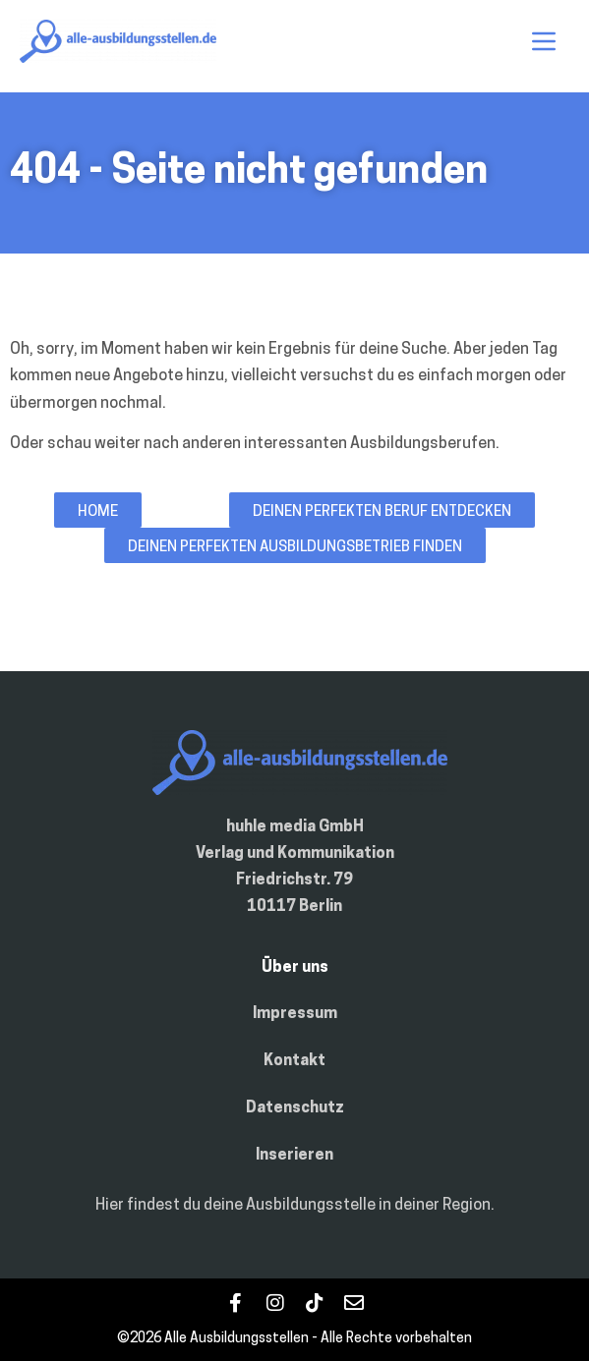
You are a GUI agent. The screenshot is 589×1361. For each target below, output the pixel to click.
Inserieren (294, 1155)
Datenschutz (295, 1108)
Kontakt (294, 1061)
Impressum (295, 1014)
